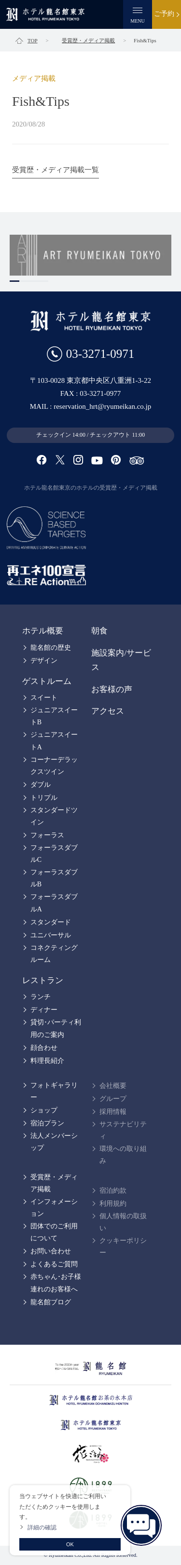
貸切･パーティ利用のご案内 (55, 1028)
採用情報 (112, 1111)
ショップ (43, 1110)
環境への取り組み (123, 1154)
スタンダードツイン (54, 816)
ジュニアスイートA (54, 740)
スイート (43, 697)
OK (70, 1544)
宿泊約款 (112, 1190)
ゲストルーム (46, 681)
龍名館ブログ (50, 1302)
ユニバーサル (50, 935)
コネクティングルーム (54, 953)
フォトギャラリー (54, 1091)
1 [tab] (14, 281)
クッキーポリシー (123, 1246)
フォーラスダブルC (54, 853)
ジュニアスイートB (54, 716)
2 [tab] (24, 281)
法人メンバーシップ (54, 1141)
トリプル (43, 797)
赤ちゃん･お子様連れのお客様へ (55, 1282)
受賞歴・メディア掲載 (54, 1183)
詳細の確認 (42, 1527)
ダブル (40, 784)
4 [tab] (43, 281)
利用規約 (112, 1203)
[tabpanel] (90, 255)
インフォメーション (54, 1207)
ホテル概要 (42, 630)
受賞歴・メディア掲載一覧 (55, 170)
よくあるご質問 (54, 1264)
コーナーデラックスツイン (54, 765)
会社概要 (112, 1085)
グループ (112, 1098)
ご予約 (164, 13)
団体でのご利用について (54, 1232)
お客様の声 (111, 689)
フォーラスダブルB (54, 878)
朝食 (99, 630)
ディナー (43, 1009)
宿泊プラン (47, 1123)
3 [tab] (34, 281)
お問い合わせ (50, 1251)
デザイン (43, 660)
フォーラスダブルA (54, 902)
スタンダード (50, 922)
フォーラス (47, 835)
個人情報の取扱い (123, 1222)
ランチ (40, 996)
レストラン (42, 980)
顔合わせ (43, 1047)
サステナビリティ (123, 1130)
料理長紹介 (47, 1060)
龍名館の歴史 (50, 647)
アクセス (107, 711)
